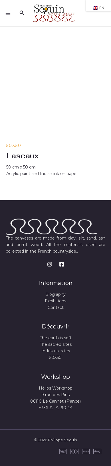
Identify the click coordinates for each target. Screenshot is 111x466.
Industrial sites (55, 350)
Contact (56, 307)
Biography (55, 294)
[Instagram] (49, 264)
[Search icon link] (22, 13)
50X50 (13, 145)
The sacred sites (56, 344)
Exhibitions (55, 300)
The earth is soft (56, 337)
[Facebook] (61, 264)
